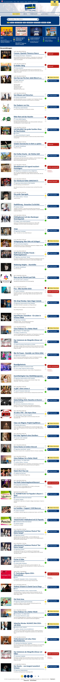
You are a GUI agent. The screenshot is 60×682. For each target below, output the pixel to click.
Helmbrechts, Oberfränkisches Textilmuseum (24, 403)
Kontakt (30, 1)
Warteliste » (49, 170)
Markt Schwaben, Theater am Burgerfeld (23, 415)
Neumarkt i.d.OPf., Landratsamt (21, 279)
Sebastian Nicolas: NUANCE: (20, 627)
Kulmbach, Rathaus (19, 207)
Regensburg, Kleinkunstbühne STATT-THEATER (25, 183)
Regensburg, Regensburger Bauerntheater (23, 601)
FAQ (15, 1)
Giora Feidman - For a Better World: (21, 330)
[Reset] (38, 19)
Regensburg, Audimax (19, 535)
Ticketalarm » (50, 171)
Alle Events (16, 14)
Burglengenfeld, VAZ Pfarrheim (21, 484)
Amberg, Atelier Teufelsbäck (21, 563)
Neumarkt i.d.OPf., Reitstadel (21, 437)
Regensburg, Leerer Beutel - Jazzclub (22, 449)
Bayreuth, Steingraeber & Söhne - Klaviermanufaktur (26, 579)
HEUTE (25, 14)
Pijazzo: (16, 577)
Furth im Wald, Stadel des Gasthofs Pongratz (24, 368)
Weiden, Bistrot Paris (19, 80)
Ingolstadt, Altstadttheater (20, 146)
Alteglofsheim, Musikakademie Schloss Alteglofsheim (26, 170)
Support (22, 1)
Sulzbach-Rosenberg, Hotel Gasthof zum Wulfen (25, 344)
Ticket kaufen (52, 80)
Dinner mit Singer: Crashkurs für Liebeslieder (20, 39)
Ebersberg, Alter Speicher (20, 425)
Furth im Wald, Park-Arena (20, 156)
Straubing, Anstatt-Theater (20, 97)
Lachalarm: (16, 133)
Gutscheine (44, 14)
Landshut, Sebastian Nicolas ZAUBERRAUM (24, 629)
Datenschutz (26, 680)
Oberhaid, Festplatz (19, 499)
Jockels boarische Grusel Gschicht (35, 38)
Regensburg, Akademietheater (21, 107)
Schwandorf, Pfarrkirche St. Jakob (22, 615)
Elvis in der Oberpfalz (50, 38)
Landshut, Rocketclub (19, 291)
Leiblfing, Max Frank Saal (20, 473)
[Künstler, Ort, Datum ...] (23, 19)
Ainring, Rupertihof (19, 68)
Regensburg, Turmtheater (20, 231)
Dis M (2, 38)
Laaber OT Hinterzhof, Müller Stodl (22, 391)
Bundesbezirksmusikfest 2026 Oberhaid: (23, 497)
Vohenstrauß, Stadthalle (20, 656)
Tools (26, 1)
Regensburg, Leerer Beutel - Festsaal (22, 257)
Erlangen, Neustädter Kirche (21, 332)
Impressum (35, 1)
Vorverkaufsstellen (8, 1)
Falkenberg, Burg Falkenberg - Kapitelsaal (23, 643)
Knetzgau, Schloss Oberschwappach (22, 221)
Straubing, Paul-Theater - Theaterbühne (23, 55)
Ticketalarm (34, 14)
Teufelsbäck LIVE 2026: (19, 561)
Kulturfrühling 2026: (18, 402)
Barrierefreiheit (33, 680)
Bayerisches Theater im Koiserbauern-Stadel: (23, 366)
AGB (18, 1)
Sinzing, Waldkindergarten (20, 119)
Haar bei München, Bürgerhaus (21, 244)
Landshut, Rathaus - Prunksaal (21, 196)
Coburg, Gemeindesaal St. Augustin (22, 135)
